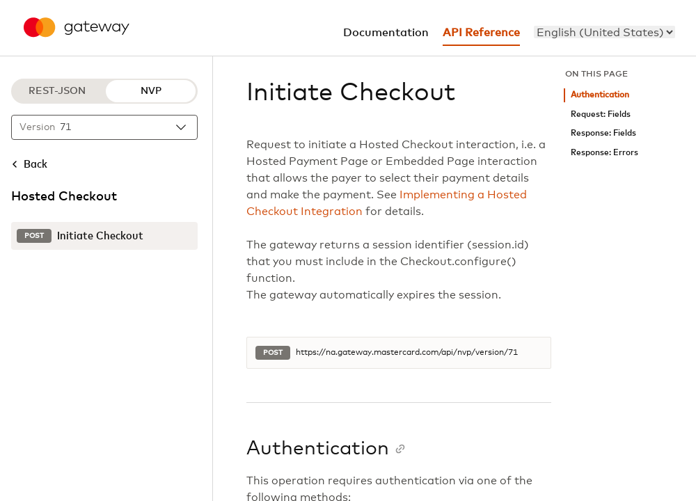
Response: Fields (603, 133)
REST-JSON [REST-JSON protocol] (57, 91)
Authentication (600, 95)
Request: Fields (601, 114)
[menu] (604, 32)
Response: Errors (604, 152)
